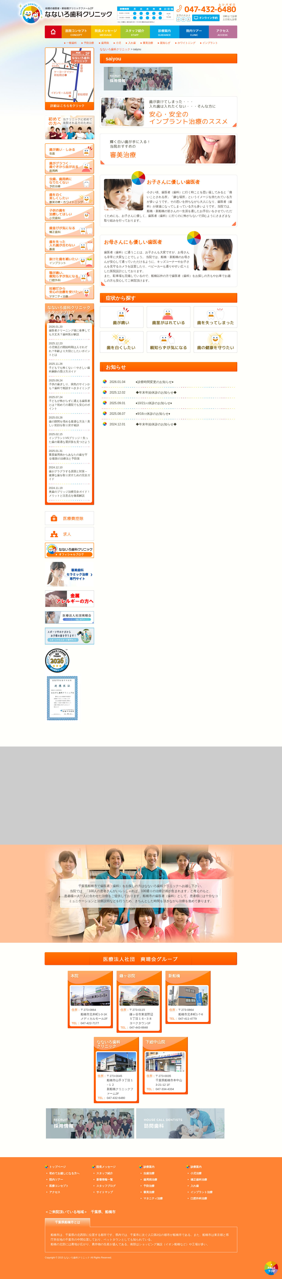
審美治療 (148, 42)
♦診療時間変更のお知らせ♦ (154, 382)
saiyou (113, 58)
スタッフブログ (106, 1185)
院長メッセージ (106, 1166)
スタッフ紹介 (104, 1173)
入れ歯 (132, 42)
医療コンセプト (58, 1185)
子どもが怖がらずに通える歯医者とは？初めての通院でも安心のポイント (69, 404)
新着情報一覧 (104, 1179)
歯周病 (105, 42)
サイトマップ (104, 1192)
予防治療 (89, 42)
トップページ (57, 1166)
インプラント (210, 42)
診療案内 (148, 1166)
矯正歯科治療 (199, 1179)
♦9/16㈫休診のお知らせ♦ (153, 413)
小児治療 (196, 1173)
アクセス (54, 1192)
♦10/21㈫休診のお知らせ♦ (154, 403)
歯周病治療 (150, 1179)
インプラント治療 (202, 1192)
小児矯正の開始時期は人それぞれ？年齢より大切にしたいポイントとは (69, 351)
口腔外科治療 (199, 1198)
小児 (118, 42)
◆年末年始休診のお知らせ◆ (156, 392)
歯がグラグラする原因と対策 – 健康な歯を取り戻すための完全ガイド (69, 475)
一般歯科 (72, 42)
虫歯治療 (148, 1173)
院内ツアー (56, 1179)
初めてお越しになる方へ (64, 1173)
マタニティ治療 (153, 1198)
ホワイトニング (186, 42)
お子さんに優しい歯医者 (173, 182)
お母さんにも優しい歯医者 (133, 242)
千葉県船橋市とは (67, 1222)
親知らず (165, 42)
